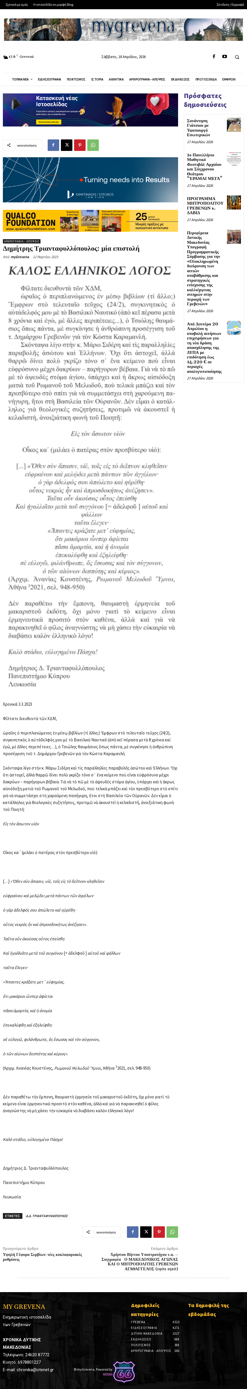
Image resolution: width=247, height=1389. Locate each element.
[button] (237, 57)
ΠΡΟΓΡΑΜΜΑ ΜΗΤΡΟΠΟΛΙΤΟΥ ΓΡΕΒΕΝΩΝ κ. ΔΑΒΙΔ (205, 206)
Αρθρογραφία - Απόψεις (21, 241)
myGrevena (20, 256)
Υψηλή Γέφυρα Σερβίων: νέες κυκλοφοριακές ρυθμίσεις (42, 1257)
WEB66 (108, 1374)
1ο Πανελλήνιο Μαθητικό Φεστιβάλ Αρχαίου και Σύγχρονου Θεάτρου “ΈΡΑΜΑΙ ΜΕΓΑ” (204, 167)
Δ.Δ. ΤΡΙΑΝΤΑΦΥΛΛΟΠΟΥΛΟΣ (47, 1216)
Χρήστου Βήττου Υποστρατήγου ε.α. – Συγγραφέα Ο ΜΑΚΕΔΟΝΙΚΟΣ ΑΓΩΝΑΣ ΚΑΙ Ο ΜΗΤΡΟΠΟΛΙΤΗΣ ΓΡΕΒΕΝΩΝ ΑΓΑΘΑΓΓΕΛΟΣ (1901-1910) (139, 1262)
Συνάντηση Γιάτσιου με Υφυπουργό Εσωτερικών (198, 128)
